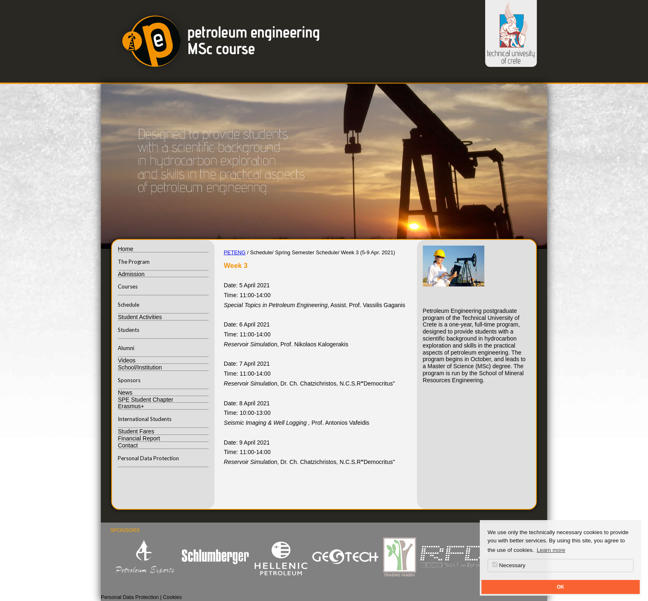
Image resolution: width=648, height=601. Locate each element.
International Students (145, 419)
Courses (128, 286)
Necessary (509, 565)
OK (560, 587)
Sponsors (129, 380)
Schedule (128, 304)
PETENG (235, 252)
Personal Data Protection (148, 458)
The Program (134, 261)
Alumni (126, 348)
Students (128, 330)
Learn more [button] (551, 550)
